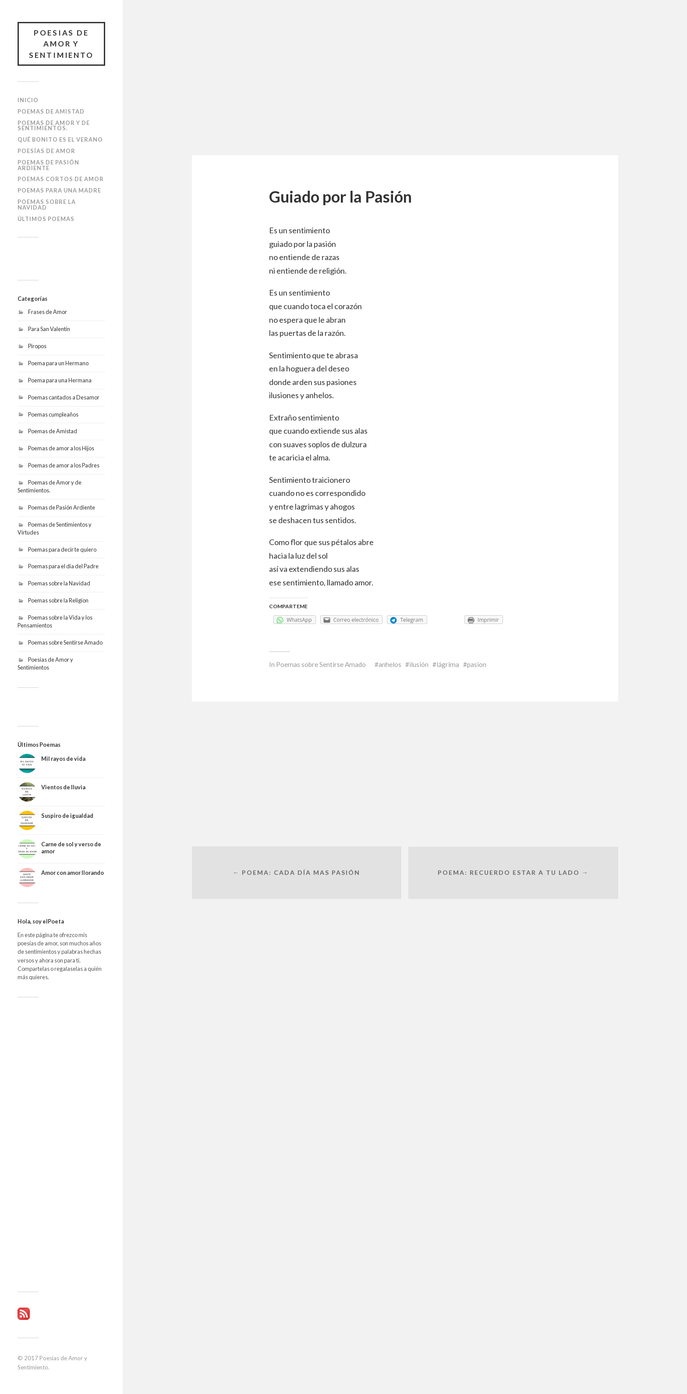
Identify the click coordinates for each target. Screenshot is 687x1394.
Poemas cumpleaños (53, 414)
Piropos (37, 345)
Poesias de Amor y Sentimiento (61, 44)
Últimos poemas (46, 218)
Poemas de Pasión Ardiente (48, 165)
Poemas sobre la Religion (58, 600)
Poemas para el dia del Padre (63, 566)
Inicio (28, 100)
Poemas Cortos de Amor (61, 179)
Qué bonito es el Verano (60, 139)
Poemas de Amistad (51, 111)
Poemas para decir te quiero (62, 549)
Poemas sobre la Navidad (47, 204)
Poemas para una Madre (59, 190)
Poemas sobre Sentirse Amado (65, 642)
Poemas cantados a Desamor (63, 397)
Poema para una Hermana (60, 380)
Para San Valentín (49, 328)
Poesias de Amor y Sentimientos (45, 663)
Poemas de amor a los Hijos (61, 448)
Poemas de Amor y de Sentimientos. (54, 125)
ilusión (418, 664)
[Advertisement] (61, 1144)
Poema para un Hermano (58, 363)
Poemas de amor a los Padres (63, 465)
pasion (476, 664)
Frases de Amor (47, 312)
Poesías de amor (46, 150)
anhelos (390, 664)
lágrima (447, 664)
